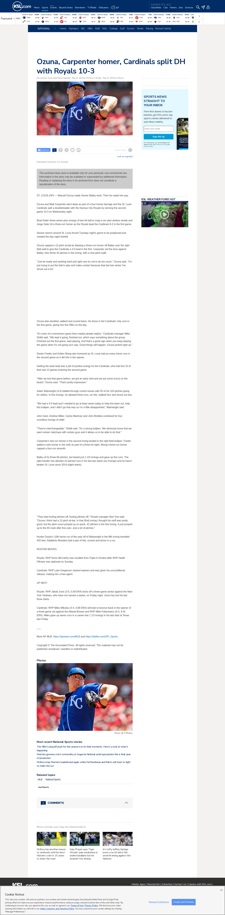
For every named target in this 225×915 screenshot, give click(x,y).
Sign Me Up (158, 136)
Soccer (130, 28)
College (113, 28)
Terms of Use (162, 144)
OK (221, 890)
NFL (83, 28)
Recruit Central (163, 28)
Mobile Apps (138, 884)
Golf (122, 28)
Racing (149, 28)
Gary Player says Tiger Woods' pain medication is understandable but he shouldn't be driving (84, 854)
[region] (112, 900)
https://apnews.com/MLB (66, 636)
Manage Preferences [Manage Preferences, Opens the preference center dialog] (159, 901)
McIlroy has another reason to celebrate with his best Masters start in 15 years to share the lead (51, 854)
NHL (104, 28)
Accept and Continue (183, 901)
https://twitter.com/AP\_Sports (102, 636)
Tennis (140, 28)
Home (63, 28)
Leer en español (125, 156)
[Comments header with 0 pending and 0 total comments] (85, 803)
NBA (90, 28)
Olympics (74, 28)
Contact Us (180, 884)
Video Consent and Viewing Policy (57, 908)
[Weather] (116, 8)
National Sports (53, 779)
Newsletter (153, 884)
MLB (97, 28)
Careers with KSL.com (199, 884)
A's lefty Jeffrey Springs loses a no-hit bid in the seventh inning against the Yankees (117, 854)
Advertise (167, 884)
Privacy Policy (148, 146)
